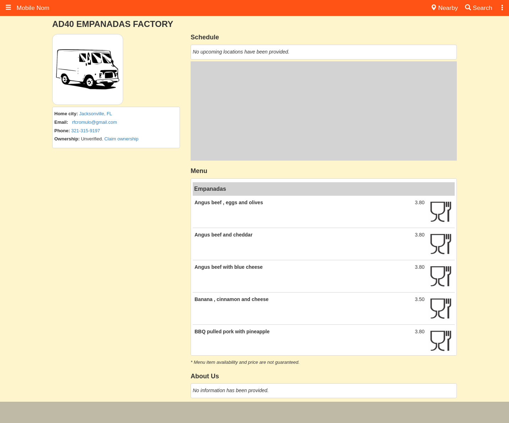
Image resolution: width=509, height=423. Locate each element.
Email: (61, 122)
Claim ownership (121, 138)
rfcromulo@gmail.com (94, 122)
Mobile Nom (27, 7)
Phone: (62, 130)
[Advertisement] (324, 111)
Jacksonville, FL (95, 113)
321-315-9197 (85, 130)
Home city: (66, 113)
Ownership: (67, 138)
